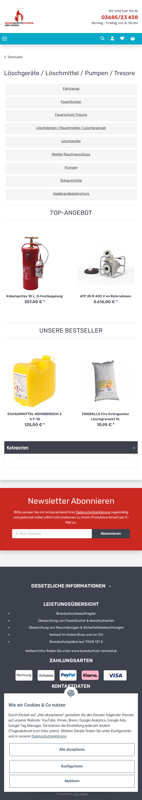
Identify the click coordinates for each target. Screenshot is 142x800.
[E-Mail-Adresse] (52, 533)
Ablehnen (71, 781)
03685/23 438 (119, 17)
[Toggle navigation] (4, 39)
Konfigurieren (72, 766)
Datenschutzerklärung (93, 512)
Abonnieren (111, 533)
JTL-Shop (81, 793)
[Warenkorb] (132, 39)
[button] (102, 39)
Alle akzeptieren (72, 749)
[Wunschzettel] (122, 39)
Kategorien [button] (17, 447)
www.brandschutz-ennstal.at (94, 651)
